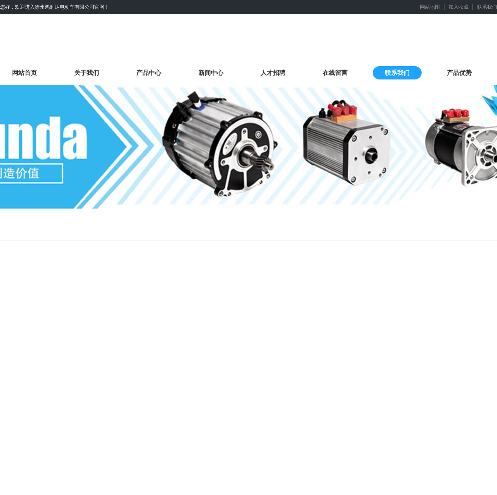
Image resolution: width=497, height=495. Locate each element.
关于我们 (86, 72)
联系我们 (487, 7)
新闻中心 (210, 72)
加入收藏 (458, 7)
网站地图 (430, 7)
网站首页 (24, 72)
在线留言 (335, 72)
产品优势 (459, 72)
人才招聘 (273, 72)
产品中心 (148, 72)
